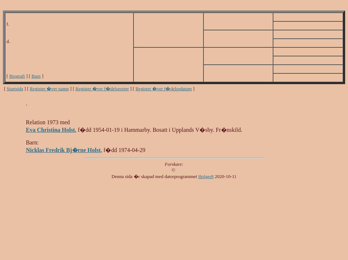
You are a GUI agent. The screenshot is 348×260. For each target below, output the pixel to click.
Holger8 (206, 176)
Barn (35, 76)
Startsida (15, 88)
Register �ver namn (49, 88)
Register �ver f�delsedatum (164, 88)
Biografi (17, 76)
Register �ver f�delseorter (102, 88)
